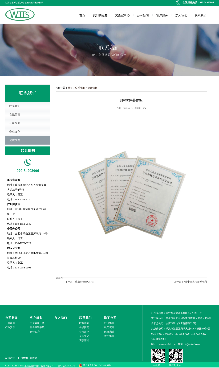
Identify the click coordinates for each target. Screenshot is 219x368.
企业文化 (14, 131)
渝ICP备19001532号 (67, 366)
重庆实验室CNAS (84, 281)
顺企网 (34, 358)
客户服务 (162, 15)
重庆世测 (109, 327)
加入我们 (181, 15)
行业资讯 (10, 327)
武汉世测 (109, 336)
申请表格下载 (37, 323)
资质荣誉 (14, 140)
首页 (82, 15)
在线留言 (14, 114)
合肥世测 (109, 331)
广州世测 (109, 323)
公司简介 (14, 123)
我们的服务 (100, 15)
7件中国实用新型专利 (195, 281)
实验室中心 (122, 15)
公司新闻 (143, 15)
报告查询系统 (37, 327)
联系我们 (200, 15)
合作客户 (35, 331)
